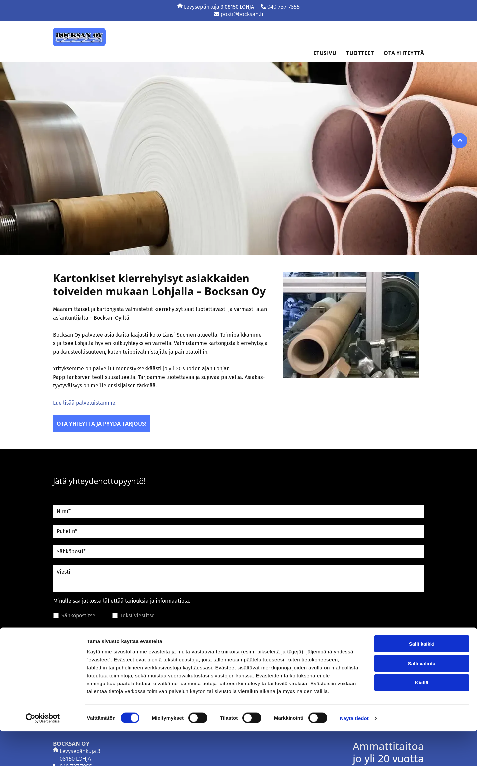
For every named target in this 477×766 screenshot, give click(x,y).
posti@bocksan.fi (242, 14)
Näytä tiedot (354, 753)
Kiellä (421, 717)
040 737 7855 (283, 6)
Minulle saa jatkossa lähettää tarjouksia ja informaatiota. (121, 601)
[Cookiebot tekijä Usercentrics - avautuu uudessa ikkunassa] (43, 753)
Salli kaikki (422, 679)
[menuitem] (319, 53)
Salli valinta (422, 698)
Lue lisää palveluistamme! (85, 403)
